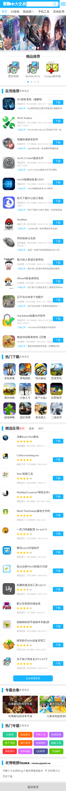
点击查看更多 (33, 678)
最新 (31, 428)
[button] (28, 82)
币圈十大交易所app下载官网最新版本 (23, 770)
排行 (41, 428)
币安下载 (7, 776)
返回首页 (33, 787)
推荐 (22, 428)
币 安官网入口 (52, 770)
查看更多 (24, 91)
